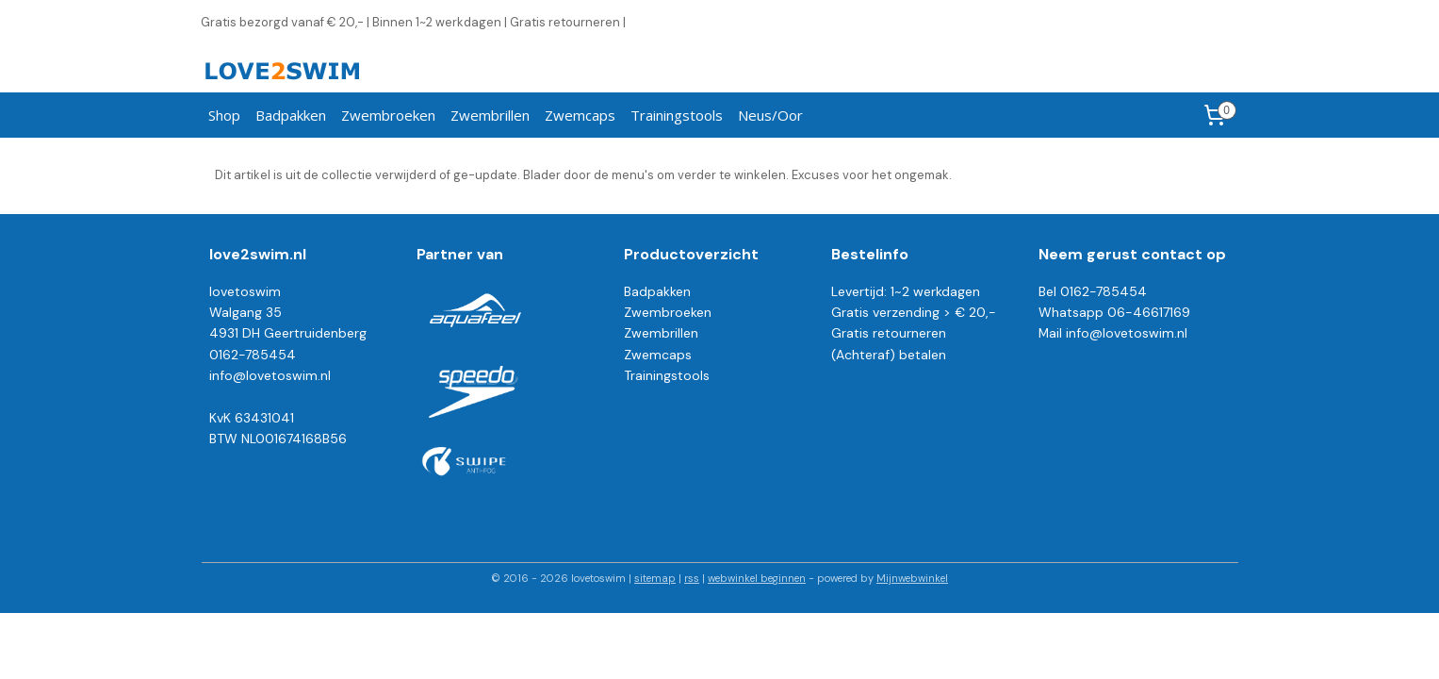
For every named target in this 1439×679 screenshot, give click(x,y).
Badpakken (290, 115)
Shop (224, 115)
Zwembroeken (388, 115)
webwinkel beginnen (757, 578)
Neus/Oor (770, 115)
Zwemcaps (580, 115)
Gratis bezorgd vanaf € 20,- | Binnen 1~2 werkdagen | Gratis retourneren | (413, 22)
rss (691, 578)
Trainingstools (676, 115)
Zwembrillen (490, 115)
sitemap (655, 578)
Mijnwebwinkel (912, 578)
